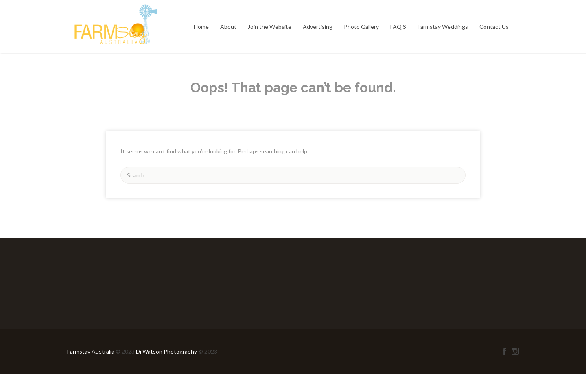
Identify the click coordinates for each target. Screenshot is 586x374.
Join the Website (269, 26)
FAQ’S (398, 26)
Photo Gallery (361, 26)
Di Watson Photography (166, 351)
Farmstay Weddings (443, 26)
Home (201, 26)
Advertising (317, 26)
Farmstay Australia (91, 351)
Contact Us (494, 26)
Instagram (515, 351)
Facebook (504, 351)
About (228, 26)
